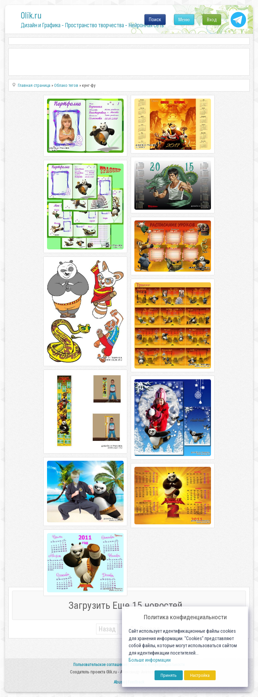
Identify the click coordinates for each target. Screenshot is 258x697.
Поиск (155, 19)
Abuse (119, 682)
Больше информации (150, 660)
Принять (169, 675)
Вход (212, 19)
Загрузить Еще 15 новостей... (129, 605)
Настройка (200, 675)
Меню (184, 19)
